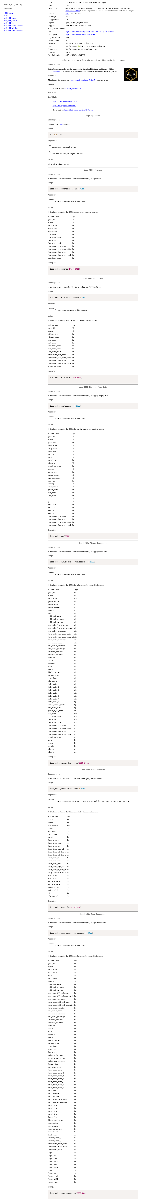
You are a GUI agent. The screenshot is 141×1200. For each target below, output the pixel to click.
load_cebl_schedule (11, 28)
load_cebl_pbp (9, 23)
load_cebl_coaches (10, 18)
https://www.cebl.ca (73, 11)
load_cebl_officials (10, 21)
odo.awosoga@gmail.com (78, 80)
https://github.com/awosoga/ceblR (78, 31)
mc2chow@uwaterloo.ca (73, 88)
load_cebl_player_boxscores (14, 26)
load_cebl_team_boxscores (13, 31)
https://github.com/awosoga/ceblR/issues (80, 34)
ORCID (92, 80)
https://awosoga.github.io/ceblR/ (102, 31)
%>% (6, 16)
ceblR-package (9, 13)
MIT (67, 14)
